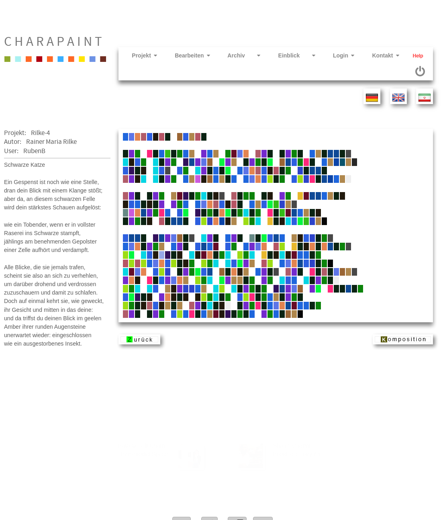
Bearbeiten (184, 55)
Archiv (236, 55)
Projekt (136, 55)
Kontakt (378, 55)
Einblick (289, 55)
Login (336, 55)
